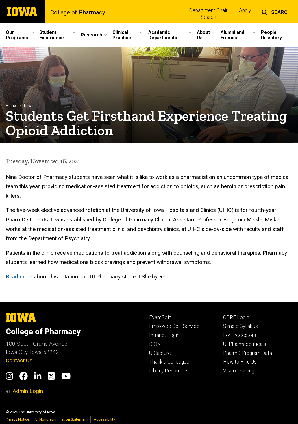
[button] (276, 11)
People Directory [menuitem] (271, 35)
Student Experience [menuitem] (51, 35)
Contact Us (19, 360)
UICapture (160, 353)
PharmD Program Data (247, 353)
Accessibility (104, 419)
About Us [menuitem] (203, 35)
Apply (245, 10)
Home (11, 105)
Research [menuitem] (91, 35)
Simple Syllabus (240, 326)
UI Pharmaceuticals (244, 344)
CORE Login (236, 317)
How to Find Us (240, 362)
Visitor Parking (238, 371)
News (29, 105)
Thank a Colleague (169, 362)
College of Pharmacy (77, 13)
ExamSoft (160, 317)
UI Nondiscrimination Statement (61, 419)
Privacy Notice (17, 419)
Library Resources (169, 371)
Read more (20, 276)
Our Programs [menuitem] (17, 35)
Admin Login (27, 391)
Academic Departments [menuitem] (162, 35)
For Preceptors (239, 335)
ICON (155, 344)
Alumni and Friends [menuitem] (232, 35)
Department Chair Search (208, 14)
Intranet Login (164, 335)
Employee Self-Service (174, 326)
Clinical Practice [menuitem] (121, 35)
